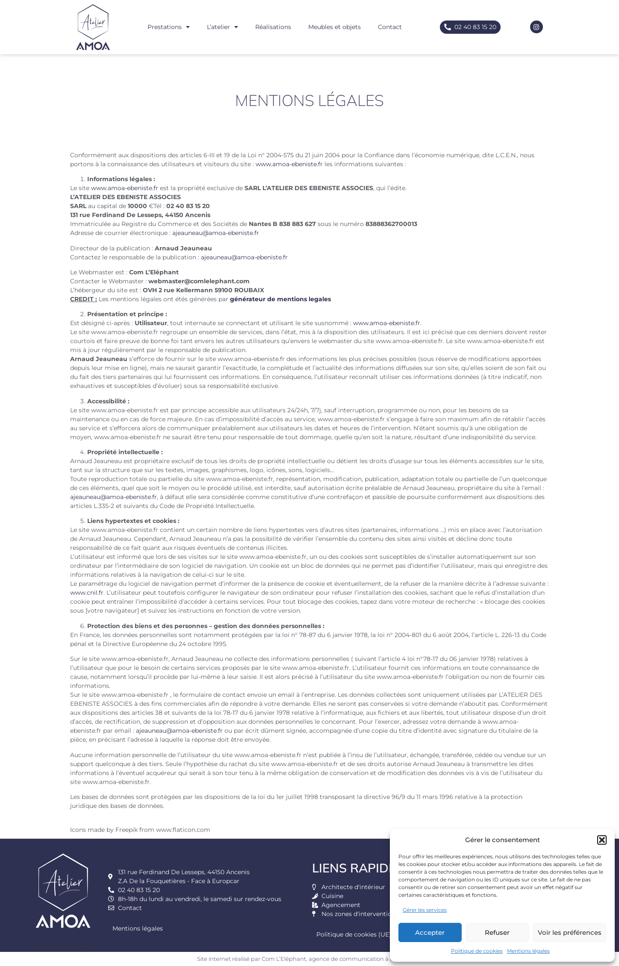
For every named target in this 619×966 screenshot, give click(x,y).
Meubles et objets (334, 27)
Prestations (168, 27)
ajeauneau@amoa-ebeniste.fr (215, 233)
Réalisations (273, 27)
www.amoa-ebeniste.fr (289, 164)
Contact (390, 27)
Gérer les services (425, 910)
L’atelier (222, 27)
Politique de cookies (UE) (353, 934)
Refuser (497, 932)
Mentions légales (528, 951)
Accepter (430, 932)
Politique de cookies (477, 951)
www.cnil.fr (86, 592)
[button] (602, 840)
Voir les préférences (569, 932)
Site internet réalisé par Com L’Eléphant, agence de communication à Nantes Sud (309, 958)
